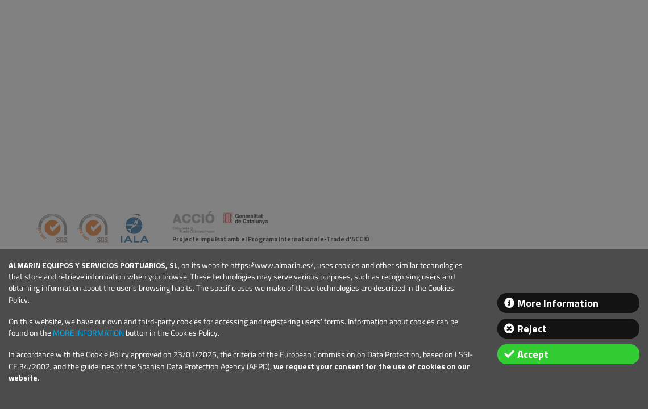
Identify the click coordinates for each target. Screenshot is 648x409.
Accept (533, 354)
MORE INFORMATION (88, 333)
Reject (532, 328)
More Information (558, 303)
